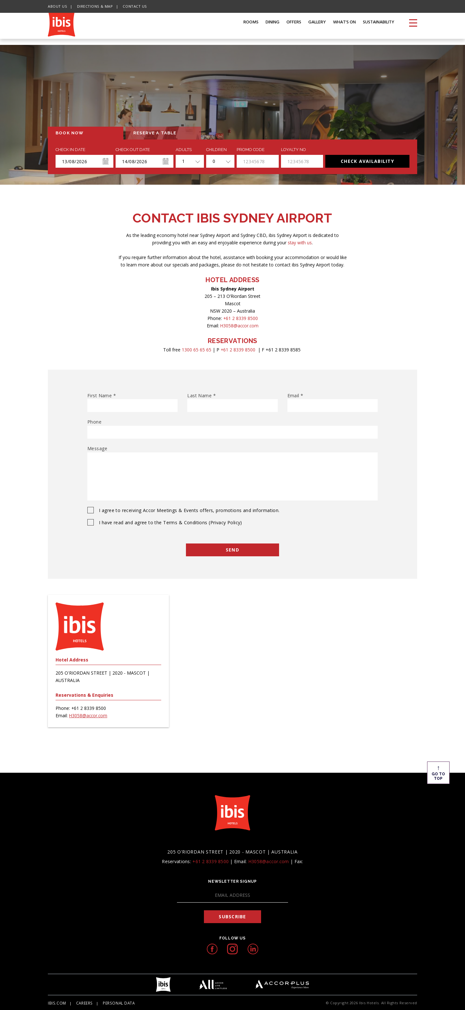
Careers (83, 1002)
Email (295, 395)
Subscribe (232, 916)
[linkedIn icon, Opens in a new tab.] (253, 948)
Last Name (201, 395)
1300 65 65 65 (196, 350)
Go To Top (433, 772)
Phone (94, 422)
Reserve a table (155, 132)
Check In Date (70, 149)
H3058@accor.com (239, 326)
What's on (344, 28)
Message (97, 448)
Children (216, 149)
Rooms (251, 28)
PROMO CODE (251, 149)
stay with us (299, 243)
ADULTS (184, 149)
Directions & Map (95, 6)
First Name (101, 395)
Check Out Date (133, 149)
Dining (272, 28)
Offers (293, 28)
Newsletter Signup (232, 881)
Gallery (317, 28)
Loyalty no (293, 149)
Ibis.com (56, 1002)
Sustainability (378, 28)
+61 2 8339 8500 (240, 318)
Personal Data (116, 1002)
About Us (57, 6)
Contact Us (135, 6)
